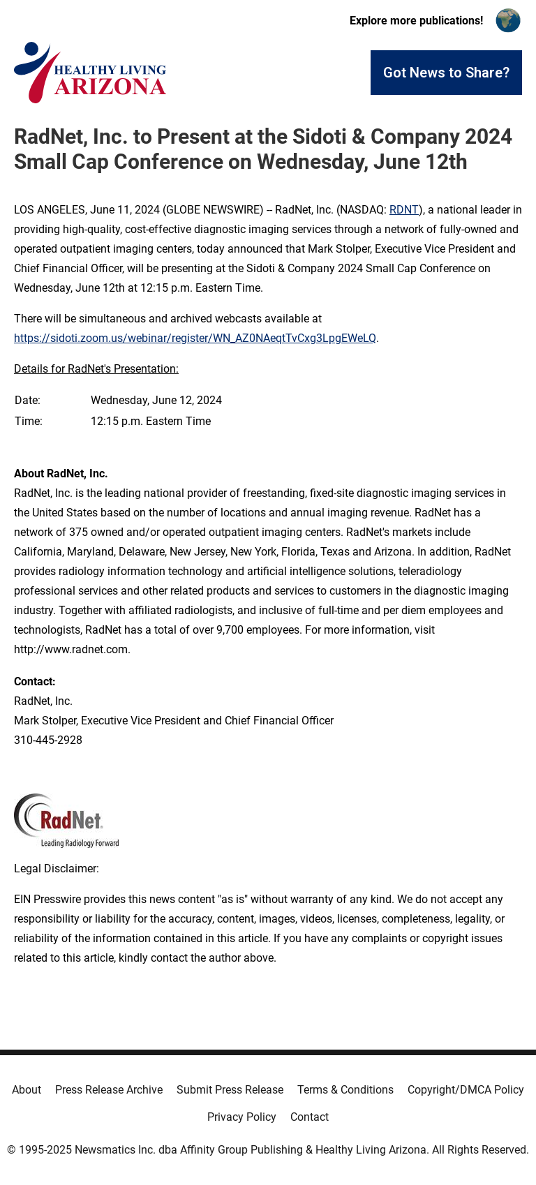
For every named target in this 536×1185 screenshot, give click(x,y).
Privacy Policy (241, 1117)
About (26, 1089)
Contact (309, 1117)
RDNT (404, 209)
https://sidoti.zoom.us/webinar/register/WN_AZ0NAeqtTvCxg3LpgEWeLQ (195, 338)
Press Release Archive (109, 1089)
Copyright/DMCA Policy (466, 1089)
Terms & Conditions (345, 1089)
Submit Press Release (230, 1089)
